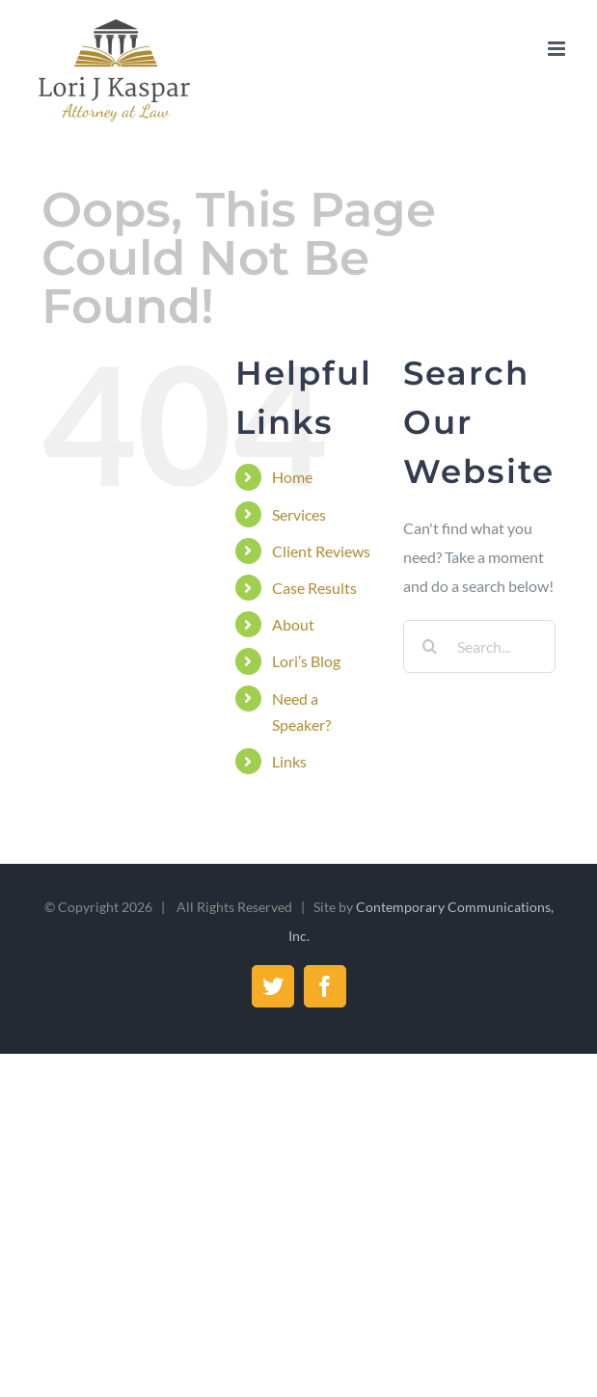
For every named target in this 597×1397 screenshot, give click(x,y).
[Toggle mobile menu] (558, 49)
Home (292, 477)
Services (299, 514)
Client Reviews (321, 551)
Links (289, 761)
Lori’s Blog (306, 661)
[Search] (429, 646)
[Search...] (479, 646)
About (293, 624)
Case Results (314, 587)
